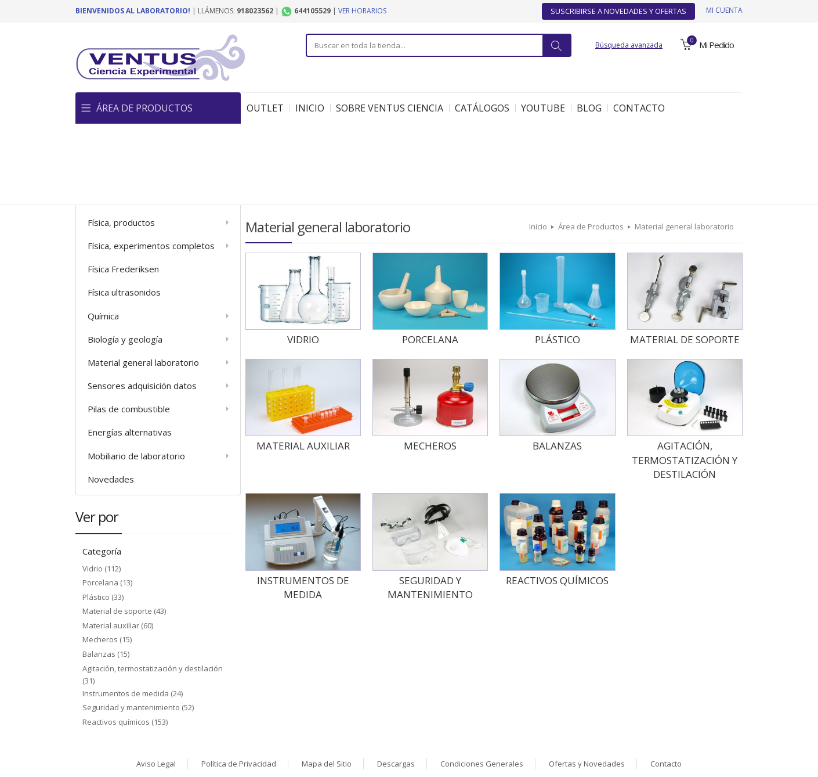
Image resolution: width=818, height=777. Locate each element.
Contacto (666, 682)
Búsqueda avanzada (629, 45)
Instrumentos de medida (125, 612)
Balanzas (98, 572)
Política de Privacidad (238, 682)
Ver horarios (362, 11)
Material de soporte (117, 529)
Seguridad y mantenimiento (131, 626)
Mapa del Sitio (327, 682)
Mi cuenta (724, 10)
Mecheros (100, 558)
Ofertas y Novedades (587, 682)
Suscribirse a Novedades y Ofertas (618, 11)
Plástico (96, 515)
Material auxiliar (110, 544)
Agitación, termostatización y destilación (152, 586)
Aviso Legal (156, 682)
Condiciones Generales (481, 682)
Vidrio (92, 487)
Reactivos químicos (116, 640)
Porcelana (100, 501)
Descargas (396, 682)
